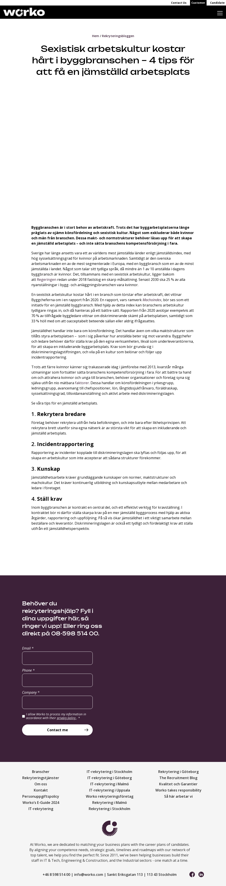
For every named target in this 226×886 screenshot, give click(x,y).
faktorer (82, 382)
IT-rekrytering (40, 808)
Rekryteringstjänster (40, 777)
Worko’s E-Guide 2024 (41, 802)
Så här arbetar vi (178, 796)
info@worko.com (88, 874)
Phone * (28, 670)
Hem (95, 36)
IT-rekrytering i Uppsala (109, 790)
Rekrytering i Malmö (109, 802)
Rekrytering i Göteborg (178, 771)
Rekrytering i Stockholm (109, 808)
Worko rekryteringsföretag (109, 796)
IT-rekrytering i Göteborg (109, 777)
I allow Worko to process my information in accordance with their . (56, 716)
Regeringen (46, 279)
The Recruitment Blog (178, 777)
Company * (31, 692)
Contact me (57, 729)
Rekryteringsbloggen (118, 36)
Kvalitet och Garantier (178, 784)
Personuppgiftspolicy (40, 796)
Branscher (40, 771)
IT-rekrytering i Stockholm (109, 771)
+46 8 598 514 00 (56, 874)
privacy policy (66, 718)
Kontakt (41, 790)
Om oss (40, 784)
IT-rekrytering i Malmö (109, 784)
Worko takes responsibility (178, 790)
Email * (28, 648)
